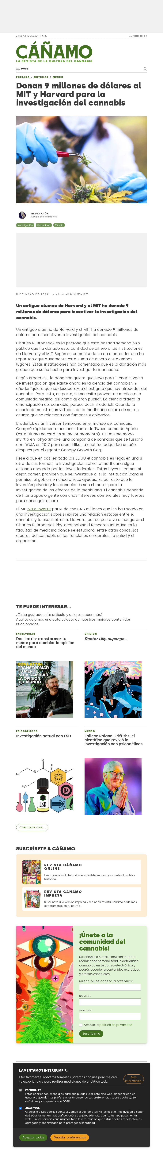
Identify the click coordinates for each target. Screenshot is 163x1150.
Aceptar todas (33, 1137)
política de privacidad (115, 1025)
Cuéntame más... (32, 827)
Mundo (58, 77)
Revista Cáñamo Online (63, 867)
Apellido (86, 1010)
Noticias (41, 77)
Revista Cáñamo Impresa (63, 893)
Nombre (85, 996)
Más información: (133, 1079)
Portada (23, 77)
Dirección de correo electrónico (106, 981)
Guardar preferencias (70, 1137)
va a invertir (39, 509)
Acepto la (108, 1025)
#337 (44, 36)
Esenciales (33, 1090)
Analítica (32, 1108)
